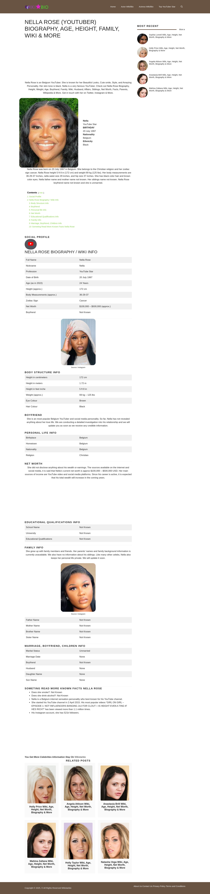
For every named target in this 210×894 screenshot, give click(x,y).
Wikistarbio (80, 757)
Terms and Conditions (175, 886)
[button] (181, 7)
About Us (138, 886)
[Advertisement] (78, 62)
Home (113, 6)
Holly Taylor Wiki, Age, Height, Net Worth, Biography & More (78, 865)
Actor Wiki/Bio (127, 6)
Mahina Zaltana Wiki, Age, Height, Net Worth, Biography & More (41, 864)
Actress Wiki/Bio (146, 6)
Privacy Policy (159, 886)
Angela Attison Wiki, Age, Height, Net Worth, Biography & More (78, 807)
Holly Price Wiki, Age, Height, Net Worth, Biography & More (41, 809)
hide (41, 193)
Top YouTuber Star (167, 6)
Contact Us (147, 886)
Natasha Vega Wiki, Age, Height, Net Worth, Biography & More (115, 865)
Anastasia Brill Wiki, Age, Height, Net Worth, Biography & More (114, 807)
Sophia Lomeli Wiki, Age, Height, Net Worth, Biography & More (165, 36)
